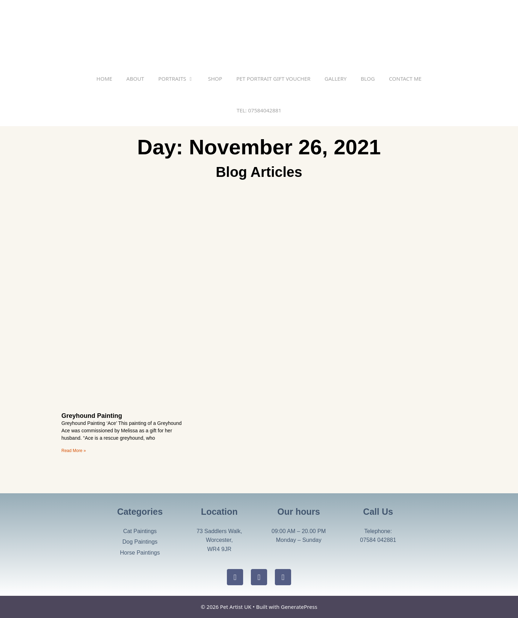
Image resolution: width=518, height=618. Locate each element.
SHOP (215, 78)
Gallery (336, 78)
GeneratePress (299, 606)
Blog (368, 78)
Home (104, 78)
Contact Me (405, 78)
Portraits (179, 78)
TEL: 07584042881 (259, 110)
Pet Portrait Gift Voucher (273, 78)
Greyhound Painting (91, 415)
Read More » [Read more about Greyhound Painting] (73, 450)
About (135, 78)
